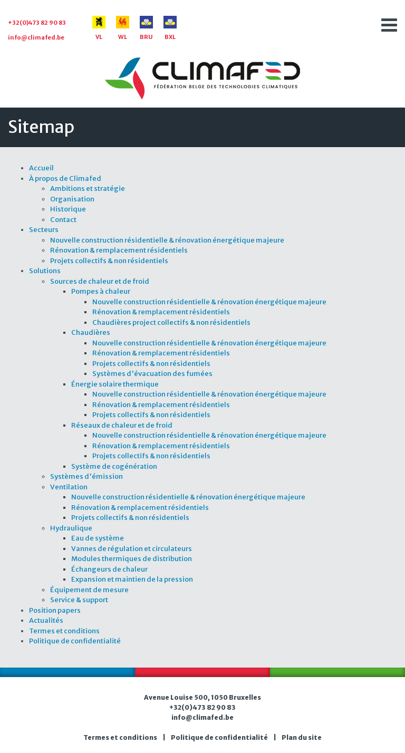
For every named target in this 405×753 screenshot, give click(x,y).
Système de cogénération (114, 466)
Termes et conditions (64, 630)
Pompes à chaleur (100, 291)
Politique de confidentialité (75, 640)
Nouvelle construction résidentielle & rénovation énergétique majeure (167, 240)
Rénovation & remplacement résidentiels (119, 250)
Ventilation (69, 486)
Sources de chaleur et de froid (99, 281)
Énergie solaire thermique (115, 384)
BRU (146, 28)
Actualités (46, 620)
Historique (68, 209)
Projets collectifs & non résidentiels (109, 260)
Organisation (72, 199)
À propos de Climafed (65, 178)
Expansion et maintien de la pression (132, 579)
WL (122, 28)
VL (98, 28)
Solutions (45, 270)
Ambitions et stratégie (87, 188)
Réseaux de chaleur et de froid (121, 425)
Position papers (55, 610)
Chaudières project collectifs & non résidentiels (171, 322)
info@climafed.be (36, 37)
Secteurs (44, 229)
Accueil (41, 167)
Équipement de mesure (89, 589)
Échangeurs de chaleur (109, 569)
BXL (170, 28)
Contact (63, 219)
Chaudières (90, 332)
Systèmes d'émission (86, 476)
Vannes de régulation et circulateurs (131, 548)
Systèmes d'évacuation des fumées (152, 373)
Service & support (79, 599)
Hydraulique (71, 528)
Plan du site (302, 737)
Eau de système (97, 538)
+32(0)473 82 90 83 (37, 22)
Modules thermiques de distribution (131, 558)
